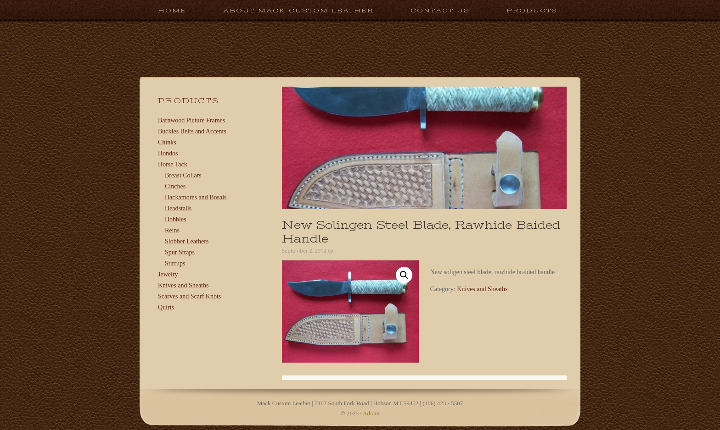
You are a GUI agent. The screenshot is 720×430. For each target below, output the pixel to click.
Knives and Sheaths (482, 289)
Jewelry (168, 274)
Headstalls (178, 208)
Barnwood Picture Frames (191, 120)
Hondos (168, 153)
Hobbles (175, 219)
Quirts (166, 307)
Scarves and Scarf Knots (189, 296)
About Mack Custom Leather (298, 10)
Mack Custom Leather (360, 72)
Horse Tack (172, 164)
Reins (172, 230)
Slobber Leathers (186, 241)
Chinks (167, 142)
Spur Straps (180, 252)
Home (172, 10)
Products (522, 10)
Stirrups (175, 263)
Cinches (175, 186)
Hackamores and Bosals (196, 197)
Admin (371, 413)
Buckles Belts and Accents (192, 131)
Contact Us (440, 10)
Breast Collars (183, 175)
